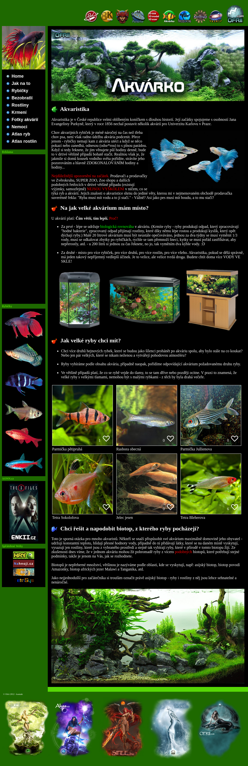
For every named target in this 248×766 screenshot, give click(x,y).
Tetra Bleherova (210, 516)
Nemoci (19, 126)
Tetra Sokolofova (82, 516)
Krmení (19, 112)
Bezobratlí (22, 97)
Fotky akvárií (25, 119)
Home (18, 76)
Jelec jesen (146, 516)
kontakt (19, 694)
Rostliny (20, 105)
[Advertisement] (23, 229)
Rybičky (20, 90)
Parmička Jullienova (210, 447)
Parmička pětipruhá (82, 447)
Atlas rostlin (24, 141)
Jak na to (21, 83)
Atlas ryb (21, 134)
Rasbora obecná (146, 447)
